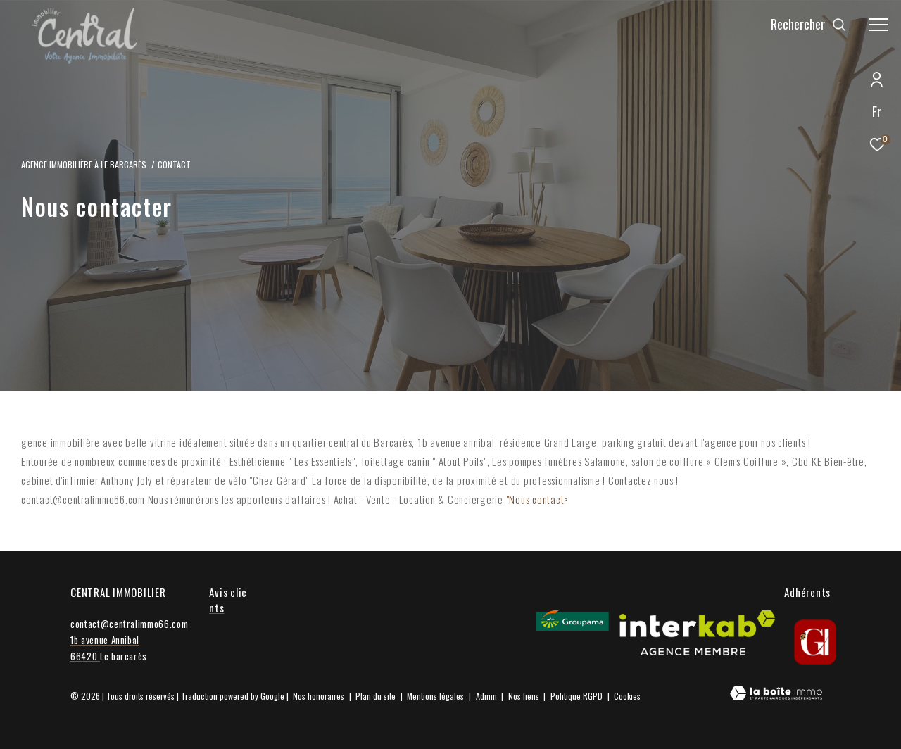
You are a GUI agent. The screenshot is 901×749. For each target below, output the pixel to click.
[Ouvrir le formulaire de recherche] (809, 24)
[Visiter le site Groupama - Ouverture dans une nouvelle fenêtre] (572, 620)
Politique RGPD (576, 696)
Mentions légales (436, 696)
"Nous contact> (537, 499)
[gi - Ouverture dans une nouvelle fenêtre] (815, 642)
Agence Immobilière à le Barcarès (83, 164)
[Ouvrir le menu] (878, 24)
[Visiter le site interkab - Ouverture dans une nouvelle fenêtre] (697, 632)
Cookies (627, 696)
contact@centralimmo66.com (129, 624)
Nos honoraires (318, 696)
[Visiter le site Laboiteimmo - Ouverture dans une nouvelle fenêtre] (776, 694)
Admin (487, 696)
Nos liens (524, 696)
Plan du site (376, 696)
